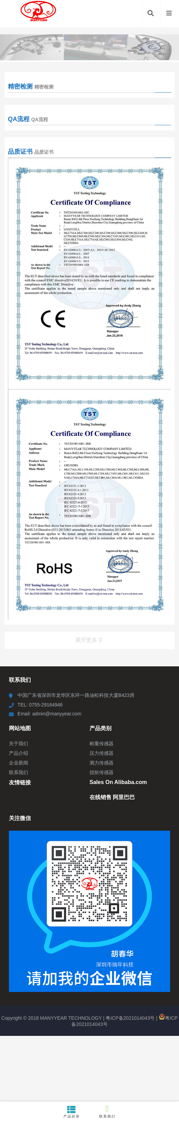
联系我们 (107, 1111)
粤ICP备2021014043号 (130, 1018)
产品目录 (72, 1111)
